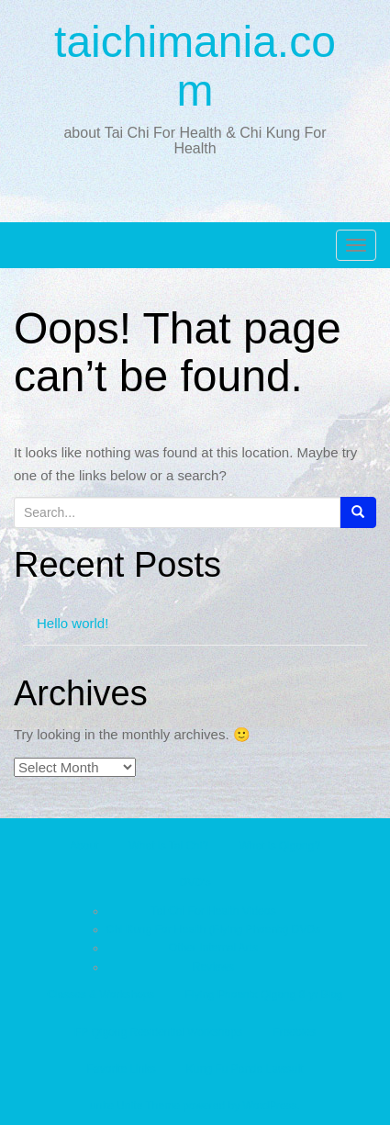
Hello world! (72, 623)
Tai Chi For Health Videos (213, 911)
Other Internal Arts (213, 947)
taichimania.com (195, 66)
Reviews (213, 967)
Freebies (294, 1032)
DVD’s (195, 882)
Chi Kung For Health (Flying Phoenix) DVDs (213, 929)
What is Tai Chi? (168, 845)
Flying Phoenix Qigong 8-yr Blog (264, 994)
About (84, 845)
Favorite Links (121, 1069)
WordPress (270, 1105)
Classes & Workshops (100, 994)
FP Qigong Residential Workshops (158, 1032)
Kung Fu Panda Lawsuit (244, 1069)
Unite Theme (148, 1105)
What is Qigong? (279, 845)
